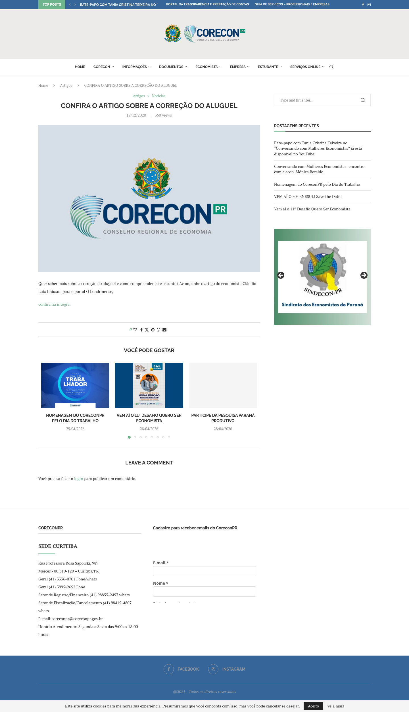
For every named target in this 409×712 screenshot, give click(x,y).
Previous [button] (281, 275)
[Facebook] (363, 4)
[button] (70, 4)
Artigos (66, 85)
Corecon (101, 67)
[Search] (331, 67)
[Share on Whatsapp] (158, 329)
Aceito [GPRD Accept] (313, 706)
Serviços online (305, 67)
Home (80, 67)
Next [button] (363, 275)
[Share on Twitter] (147, 329)
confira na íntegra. (54, 304)
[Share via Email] (164, 329)
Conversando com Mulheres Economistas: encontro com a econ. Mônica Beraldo (319, 169)
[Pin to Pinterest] (153, 329)
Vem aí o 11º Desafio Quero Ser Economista (312, 209)
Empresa (238, 67)
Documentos (171, 67)
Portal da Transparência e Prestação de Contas (207, 4)
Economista (206, 67)
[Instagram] (369, 4)
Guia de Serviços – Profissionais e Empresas (291, 4)
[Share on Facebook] (141, 329)
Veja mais (335, 706)
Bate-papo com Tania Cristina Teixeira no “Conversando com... (137, 5)
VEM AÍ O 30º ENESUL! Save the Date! (308, 196)
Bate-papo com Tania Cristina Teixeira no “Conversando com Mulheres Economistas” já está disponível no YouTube (318, 148)
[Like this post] (135, 329)
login (78, 478)
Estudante (268, 67)
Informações (134, 67)
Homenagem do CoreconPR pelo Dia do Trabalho (317, 184)
